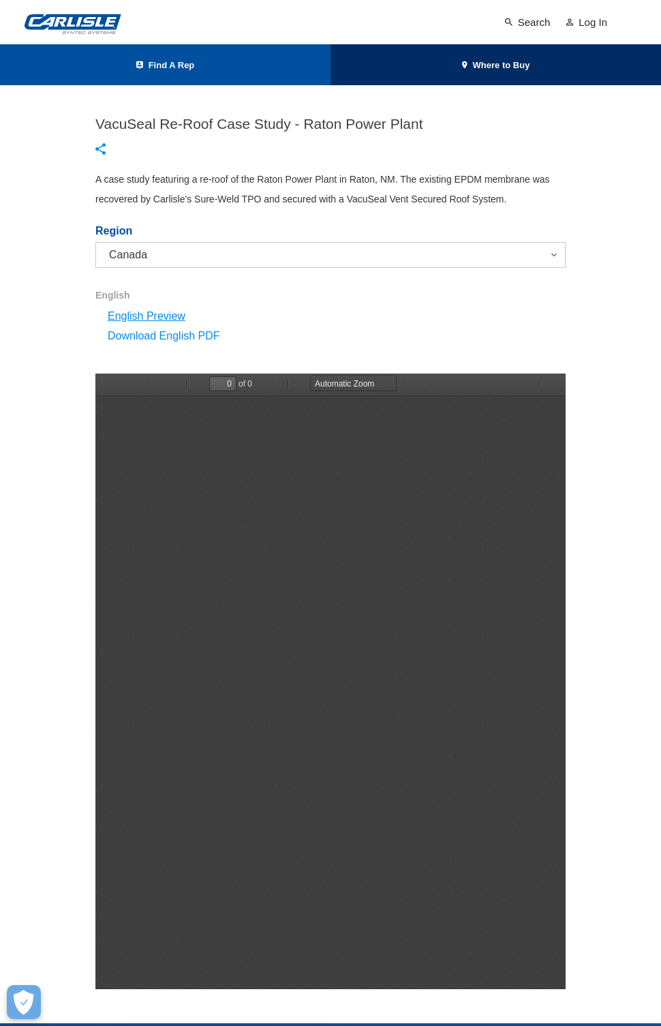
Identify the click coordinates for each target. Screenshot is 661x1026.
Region (113, 231)
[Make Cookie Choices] (24, 1002)
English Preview (146, 316)
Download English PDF (164, 336)
